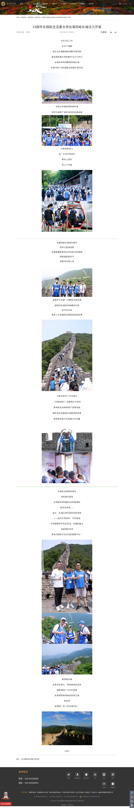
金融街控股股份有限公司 (105, 792)
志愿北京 (87, 792)
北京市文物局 (80, 792)
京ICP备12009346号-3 (71, 796)
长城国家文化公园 (42, 792)
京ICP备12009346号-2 (56, 796)
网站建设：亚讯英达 (67, 805)
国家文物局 (32, 792)
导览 (28, 3)
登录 (120, 3)
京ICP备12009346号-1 (41, 796)
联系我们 (91, 3)
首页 (21, 3)
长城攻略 (82, 3)
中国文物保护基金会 (55, 792)
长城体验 (63, 3)
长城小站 (94, 792)
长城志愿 (73, 3)
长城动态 (54, 3)
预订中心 (35, 3)
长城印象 (45, 3)
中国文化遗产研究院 (68, 792)
